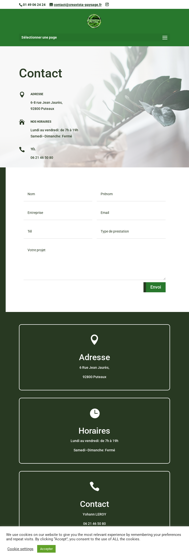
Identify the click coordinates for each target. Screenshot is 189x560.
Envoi (155, 287)
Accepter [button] (46, 549)
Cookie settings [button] (20, 549)
